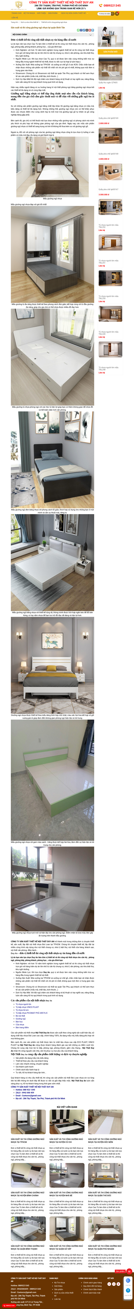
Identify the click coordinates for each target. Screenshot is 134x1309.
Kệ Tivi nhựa (27, 13)
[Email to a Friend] (86, 26)
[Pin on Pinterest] (89, 26)
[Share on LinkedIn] (92, 26)
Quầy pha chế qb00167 (108, 186)
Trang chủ (15, 13)
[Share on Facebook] (81, 26)
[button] (128, 1295)
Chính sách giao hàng (92, 1279)
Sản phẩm (48, 13)
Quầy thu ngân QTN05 (108, 79)
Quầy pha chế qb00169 (108, 114)
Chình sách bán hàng (88, 1275)
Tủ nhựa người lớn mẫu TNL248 (108, 365)
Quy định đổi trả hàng (92, 1282)
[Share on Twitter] (84, 26)
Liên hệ (84, 13)
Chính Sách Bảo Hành (92, 1286)
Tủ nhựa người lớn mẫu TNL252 (108, 222)
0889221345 (114, 5)
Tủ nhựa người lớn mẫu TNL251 (108, 258)
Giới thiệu (38, 13)
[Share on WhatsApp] (78, 26)
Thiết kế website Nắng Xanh (84, 1307)
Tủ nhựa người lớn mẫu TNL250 (108, 293)
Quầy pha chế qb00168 (108, 150)
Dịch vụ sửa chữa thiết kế (67, 13)
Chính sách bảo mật (91, 1289)
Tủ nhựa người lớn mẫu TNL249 (108, 329)
